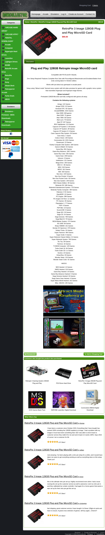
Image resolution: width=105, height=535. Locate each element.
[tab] (30, 61)
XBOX (7, 99)
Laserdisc (9, 58)
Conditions (100, 534)
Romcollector (81, 534)
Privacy (90, 534)
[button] (94, 354)
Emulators (55, 14)
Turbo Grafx (9, 96)
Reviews (78, 532)
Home (27, 22)
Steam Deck (9, 86)
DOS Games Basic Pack (37, 410)
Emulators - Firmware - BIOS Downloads (8, 115)
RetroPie (34, 22)
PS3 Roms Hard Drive (63, 383)
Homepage (36, 14)
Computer (9, 48)
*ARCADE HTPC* (11, 34)
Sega (7, 79)
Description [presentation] (30, 61)
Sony (7, 82)
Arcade (45, 14)
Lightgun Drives (11, 62)
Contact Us (90, 14)
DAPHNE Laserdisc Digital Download (63, 410)
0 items (95, 5)
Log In (63, 14)
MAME (7, 65)
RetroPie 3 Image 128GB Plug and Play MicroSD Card (58, 22)
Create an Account (75, 14)
